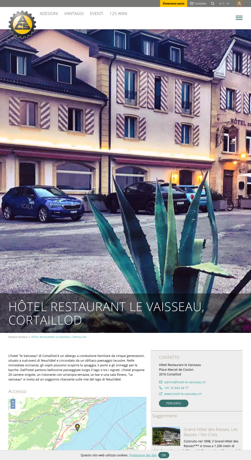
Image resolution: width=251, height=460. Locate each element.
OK (164, 455)
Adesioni (49, 13)
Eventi (96, 13)
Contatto (200, 3)
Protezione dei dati (143, 455)
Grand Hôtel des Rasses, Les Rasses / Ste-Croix (211, 432)
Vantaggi (74, 13)
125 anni (118, 13)
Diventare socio (173, 3)
